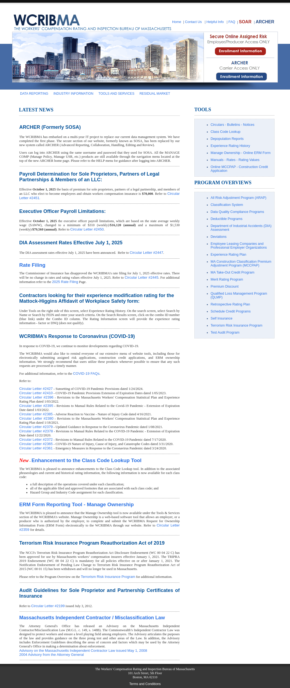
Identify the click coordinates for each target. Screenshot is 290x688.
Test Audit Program (225, 332)
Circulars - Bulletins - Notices (232, 125)
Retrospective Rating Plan (230, 304)
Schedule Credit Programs (231, 311)
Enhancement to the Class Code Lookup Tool (86, 460)
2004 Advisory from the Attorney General (51, 655)
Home (176, 22)
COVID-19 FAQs (86, 373)
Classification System (227, 205)
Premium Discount (225, 286)
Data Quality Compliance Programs (237, 212)
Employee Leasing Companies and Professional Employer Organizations (239, 245)
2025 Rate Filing (65, 282)
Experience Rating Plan (228, 254)
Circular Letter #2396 (36, 397)
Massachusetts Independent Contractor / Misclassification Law (92, 617)
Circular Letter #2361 (36, 448)
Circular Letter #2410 (36, 393)
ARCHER (265, 21)
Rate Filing (32, 265)
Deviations (219, 237)
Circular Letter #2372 (36, 439)
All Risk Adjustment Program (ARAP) (238, 198)
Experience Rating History (230, 146)
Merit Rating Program (227, 279)
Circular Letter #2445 (142, 277)
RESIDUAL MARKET (155, 94)
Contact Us (193, 22)
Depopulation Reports (227, 139)
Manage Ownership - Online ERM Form (240, 153)
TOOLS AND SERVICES (116, 94)
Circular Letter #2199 (48, 606)
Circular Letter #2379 (36, 427)
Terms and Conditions (145, 684)
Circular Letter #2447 (146, 253)
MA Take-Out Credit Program (232, 272)
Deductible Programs (227, 219)
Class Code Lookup (225, 132)
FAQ (231, 22)
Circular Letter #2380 (36, 418)
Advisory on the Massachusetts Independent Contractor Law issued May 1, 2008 (83, 651)
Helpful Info (215, 22)
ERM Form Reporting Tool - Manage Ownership (76, 504)
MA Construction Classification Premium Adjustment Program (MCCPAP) (241, 263)
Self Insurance (222, 318)
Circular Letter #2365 (36, 444)
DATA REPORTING (34, 94)
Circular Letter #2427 (36, 389)
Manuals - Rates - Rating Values (235, 160)
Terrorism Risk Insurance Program (108, 577)
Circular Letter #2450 (87, 229)
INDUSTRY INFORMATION (73, 94)
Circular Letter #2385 (36, 414)
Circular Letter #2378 (36, 431)
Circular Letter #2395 (36, 406)
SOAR (245, 21)
